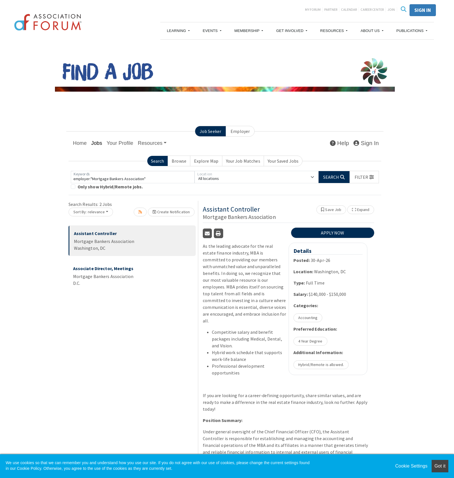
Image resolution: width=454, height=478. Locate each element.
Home (80, 143)
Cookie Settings (411, 466)
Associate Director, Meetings (103, 268)
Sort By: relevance (89, 211)
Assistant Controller (95, 233)
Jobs (96, 143)
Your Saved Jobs (283, 161)
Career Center (372, 9)
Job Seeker (210, 131)
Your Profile (120, 143)
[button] (178, 31)
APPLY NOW (332, 233)
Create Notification (171, 211)
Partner (330, 9)
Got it (440, 466)
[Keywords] (133, 177)
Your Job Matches (243, 161)
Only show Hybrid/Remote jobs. (110, 187)
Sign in (422, 10)
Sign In (366, 143)
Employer (240, 131)
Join (391, 9)
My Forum (313, 9)
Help (339, 143)
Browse (179, 161)
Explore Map (206, 161)
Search (157, 161)
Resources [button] (150, 143)
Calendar (349, 9)
